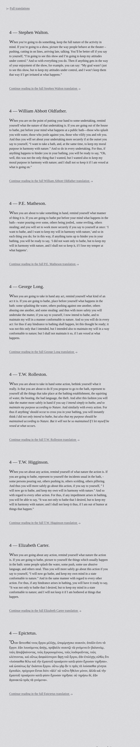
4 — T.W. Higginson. (29, 462)
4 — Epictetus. (23, 633)
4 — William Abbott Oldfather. (38, 110)
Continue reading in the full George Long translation (43, 352)
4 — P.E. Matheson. (27, 203)
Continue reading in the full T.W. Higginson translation (45, 523)
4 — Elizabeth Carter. (29, 545)
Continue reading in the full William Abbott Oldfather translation (51, 181)
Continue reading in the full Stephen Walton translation (45, 88)
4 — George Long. (26, 286)
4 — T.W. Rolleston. (28, 374)
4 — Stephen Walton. (29, 32)
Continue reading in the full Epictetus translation (41, 694)
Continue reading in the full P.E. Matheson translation (44, 264)
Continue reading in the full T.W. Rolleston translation (44, 440)
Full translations (18, 8)
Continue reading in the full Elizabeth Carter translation (45, 611)
